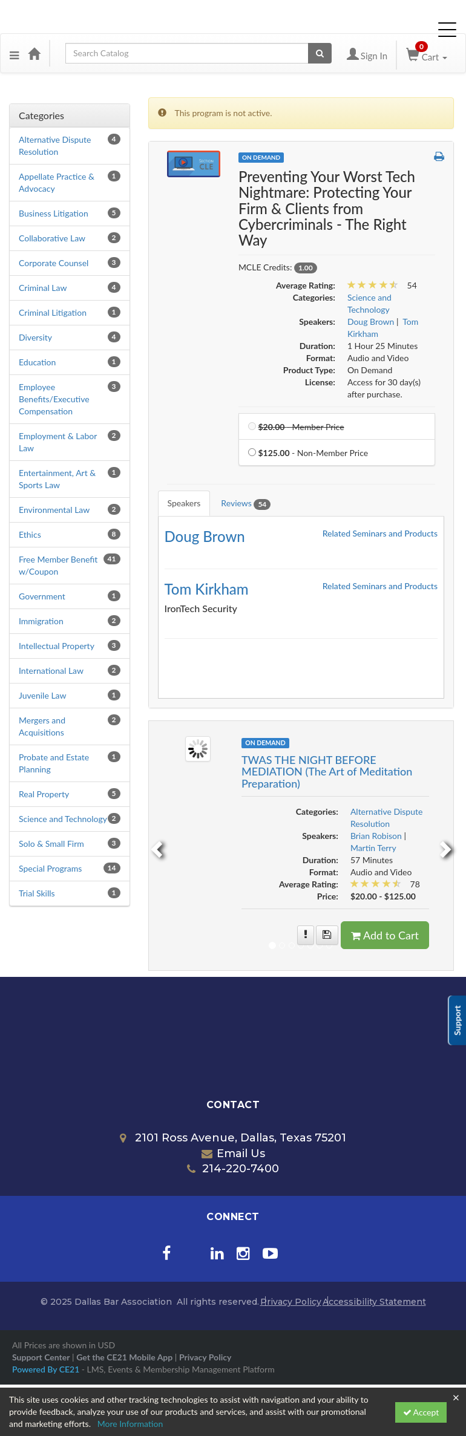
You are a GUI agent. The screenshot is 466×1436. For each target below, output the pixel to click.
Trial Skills (37, 893)
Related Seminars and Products (380, 533)
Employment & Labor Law (58, 442)
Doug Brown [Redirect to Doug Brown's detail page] (205, 536)
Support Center (41, 1357)
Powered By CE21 (47, 1369)
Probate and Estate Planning (54, 763)
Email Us (233, 1153)
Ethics (30, 534)
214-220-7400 (233, 1168)
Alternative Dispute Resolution (55, 145)
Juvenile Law (43, 695)
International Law (51, 670)
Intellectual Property (56, 646)
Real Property (44, 794)
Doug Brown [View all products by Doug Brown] (371, 321)
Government (42, 596)
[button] (439, 157)
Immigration (41, 621)
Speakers (184, 503)
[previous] (155, 845)
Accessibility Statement (374, 1301)
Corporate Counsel (53, 263)
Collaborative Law (52, 238)
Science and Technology (63, 819)
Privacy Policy (290, 1301)
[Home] (34, 53)
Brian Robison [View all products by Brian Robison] (376, 836)
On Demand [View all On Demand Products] (261, 157)
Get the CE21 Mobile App (124, 1357)
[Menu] (14, 53)
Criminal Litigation (53, 312)
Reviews (246, 503)
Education (37, 362)
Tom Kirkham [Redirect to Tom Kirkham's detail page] (207, 589)
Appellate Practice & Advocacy (56, 182)
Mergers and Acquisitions (42, 726)
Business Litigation (53, 213)
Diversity (35, 337)
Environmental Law (54, 509)
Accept (421, 1412)
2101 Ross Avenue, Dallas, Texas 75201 (233, 1137)
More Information (130, 1423)
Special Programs (50, 868)
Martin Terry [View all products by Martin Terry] (373, 848)
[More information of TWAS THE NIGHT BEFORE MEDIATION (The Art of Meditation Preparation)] (305, 935)
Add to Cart (385, 935)
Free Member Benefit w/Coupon (58, 565)
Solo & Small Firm (51, 843)
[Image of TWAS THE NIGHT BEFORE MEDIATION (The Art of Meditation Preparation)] (198, 747)
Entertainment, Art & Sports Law (57, 479)
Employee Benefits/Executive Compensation (54, 399)
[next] (447, 845)
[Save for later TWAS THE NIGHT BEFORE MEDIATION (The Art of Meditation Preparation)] (327, 935)
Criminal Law (43, 287)
